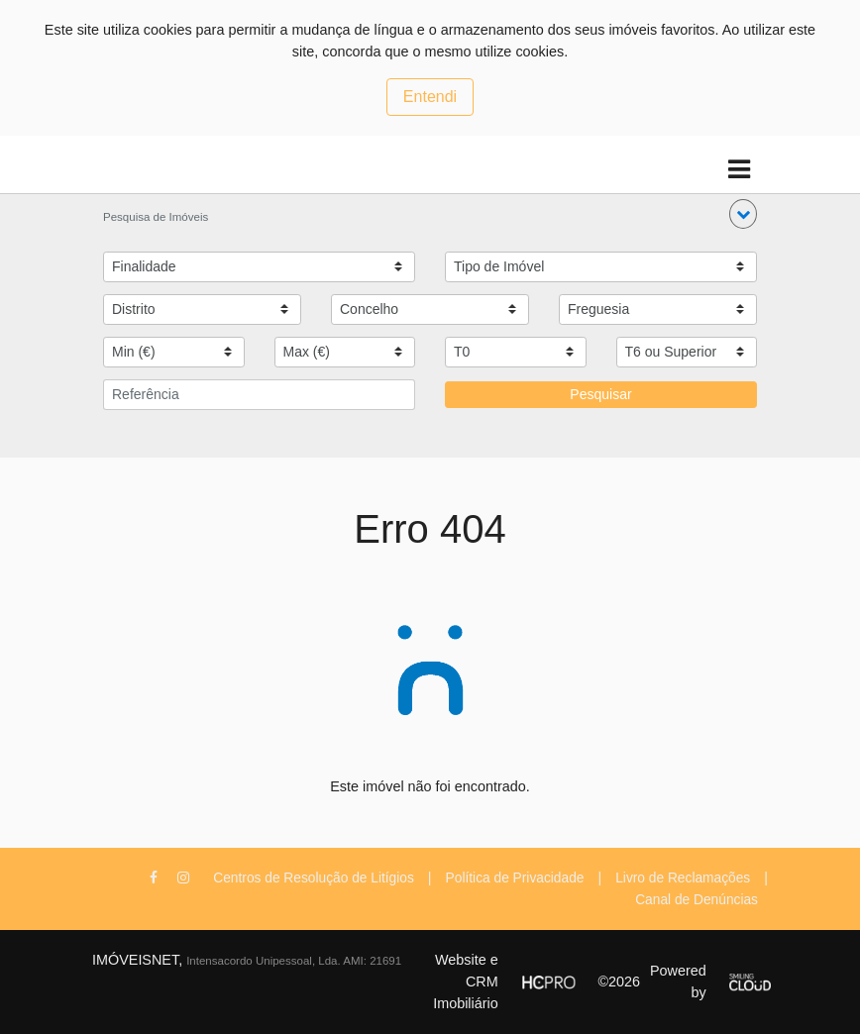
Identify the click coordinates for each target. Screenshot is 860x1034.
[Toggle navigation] (738, 170)
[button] (743, 214)
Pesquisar (600, 394)
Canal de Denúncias (696, 899)
